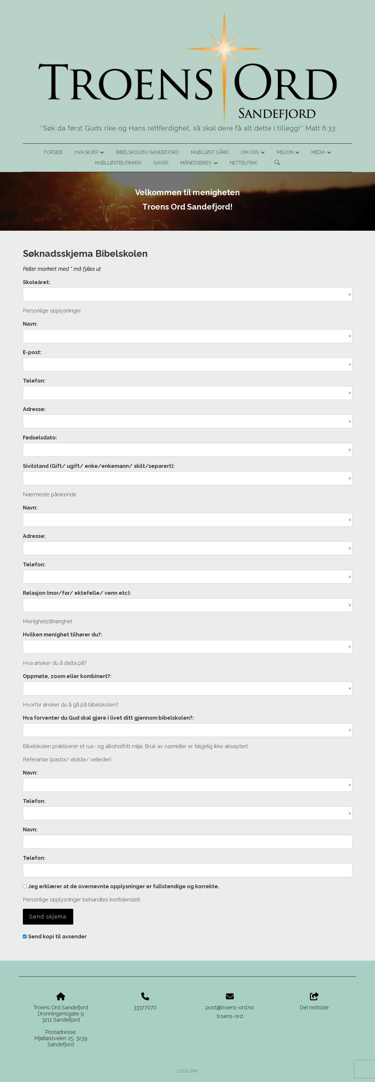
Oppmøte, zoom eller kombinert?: (67, 676)
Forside (53, 152)
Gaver (160, 163)
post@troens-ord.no (230, 1007)
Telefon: (34, 381)
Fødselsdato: (40, 437)
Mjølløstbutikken (118, 163)
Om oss (253, 153)
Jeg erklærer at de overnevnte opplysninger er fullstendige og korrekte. (123, 886)
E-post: (32, 352)
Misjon (288, 153)
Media (321, 153)
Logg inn (187, 1071)
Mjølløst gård (210, 152)
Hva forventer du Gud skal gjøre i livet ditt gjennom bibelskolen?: (108, 718)
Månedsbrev (198, 164)
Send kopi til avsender (57, 936)
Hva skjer (89, 153)
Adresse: (34, 409)
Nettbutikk (243, 163)
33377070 (145, 1007)
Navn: (30, 324)
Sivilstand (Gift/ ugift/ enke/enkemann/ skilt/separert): (99, 466)
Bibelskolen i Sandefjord (147, 152)
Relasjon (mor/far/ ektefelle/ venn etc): (77, 593)
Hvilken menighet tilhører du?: (62, 634)
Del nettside (314, 1002)
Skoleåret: (36, 282)
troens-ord (230, 1016)
